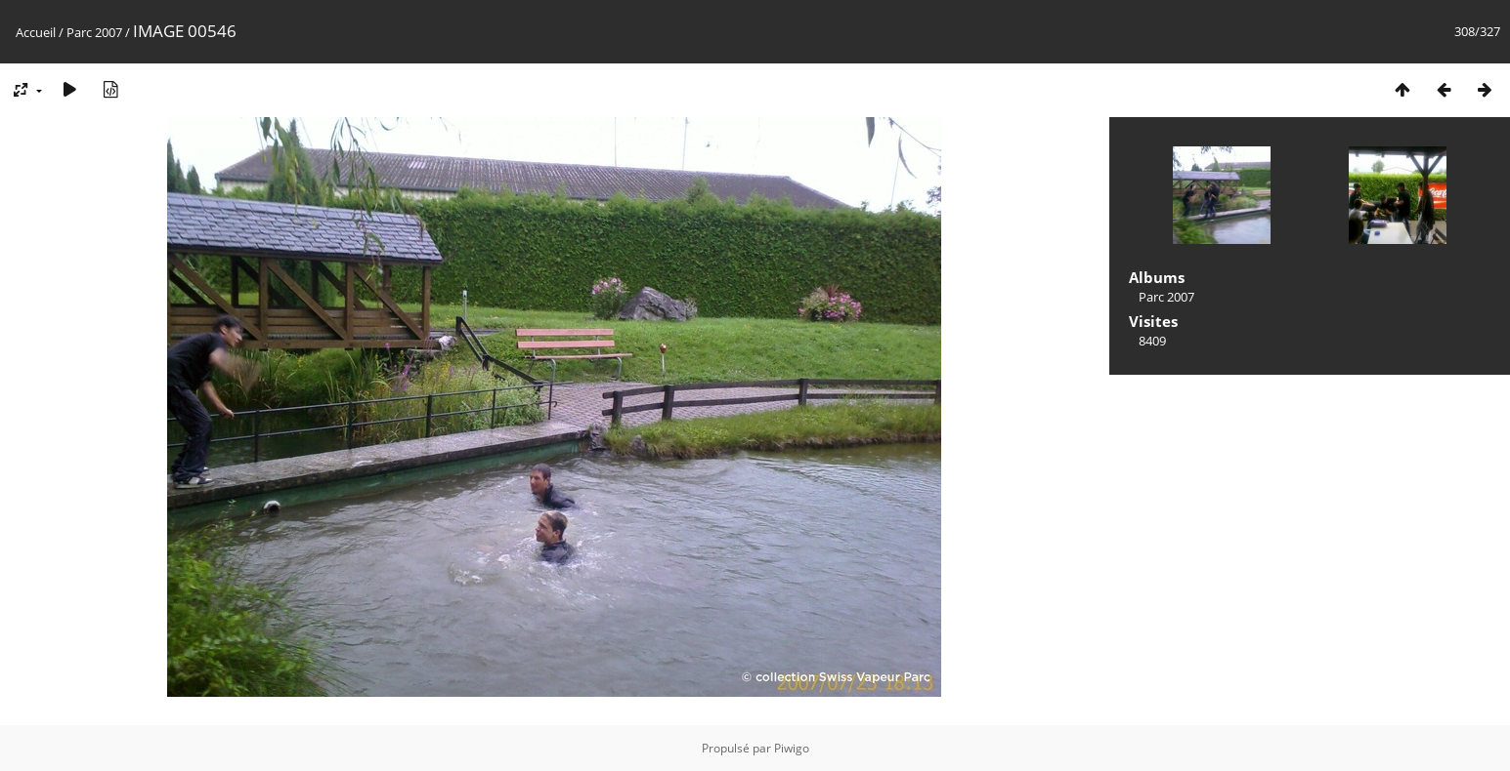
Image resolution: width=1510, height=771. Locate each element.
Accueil (36, 32)
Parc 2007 (94, 32)
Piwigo (791, 748)
